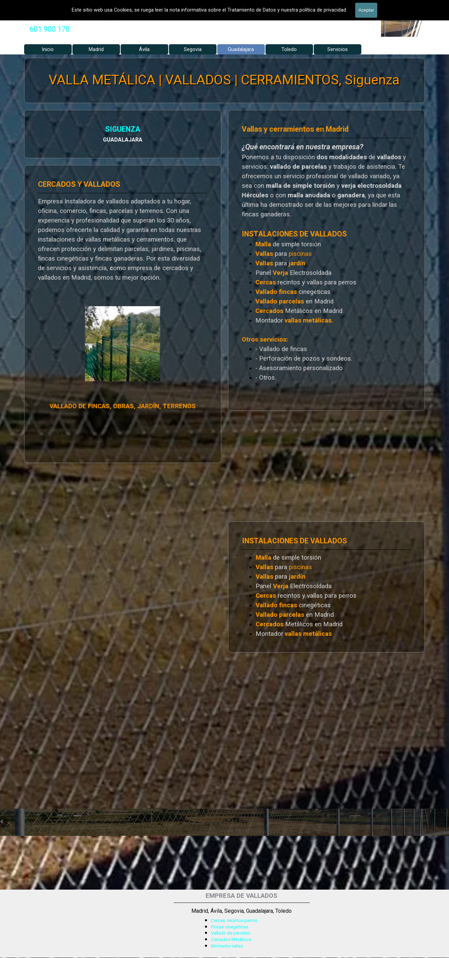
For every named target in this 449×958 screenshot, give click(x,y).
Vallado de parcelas (230, 933)
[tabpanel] (49, 29)
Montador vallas (227, 945)
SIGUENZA (44, 130)
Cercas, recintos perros (234, 920)
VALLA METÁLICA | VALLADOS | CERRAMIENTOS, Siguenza (224, 80)
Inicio (48, 49)
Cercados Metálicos (231, 939)
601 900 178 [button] (50, 29)
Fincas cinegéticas (229, 926)
